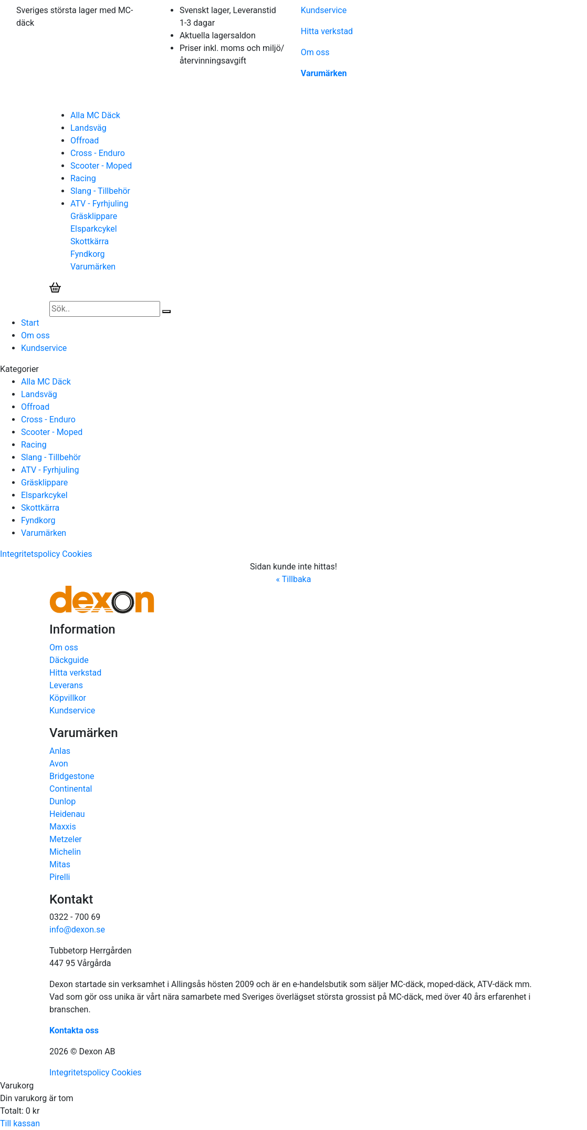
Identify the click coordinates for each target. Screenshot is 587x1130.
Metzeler (65, 839)
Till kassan (20, 1123)
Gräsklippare (93, 216)
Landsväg (88, 128)
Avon (58, 764)
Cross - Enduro (97, 153)
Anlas (59, 751)
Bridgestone (72, 776)
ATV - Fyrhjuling (99, 204)
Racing (83, 178)
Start (30, 323)
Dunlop (62, 801)
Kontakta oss (74, 1030)
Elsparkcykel (93, 229)
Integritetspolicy (30, 554)
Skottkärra (89, 241)
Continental (70, 789)
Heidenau (67, 814)
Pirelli (59, 877)
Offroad (84, 141)
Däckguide (69, 660)
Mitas (59, 864)
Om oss (315, 52)
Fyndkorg (87, 254)
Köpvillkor (67, 698)
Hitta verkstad (327, 31)
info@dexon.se (77, 930)
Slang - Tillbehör (100, 191)
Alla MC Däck (95, 115)
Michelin (65, 852)
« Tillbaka (293, 579)
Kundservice (324, 10)
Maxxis (62, 827)
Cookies (77, 554)
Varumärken (324, 73)
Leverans (66, 685)
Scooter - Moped (101, 166)
